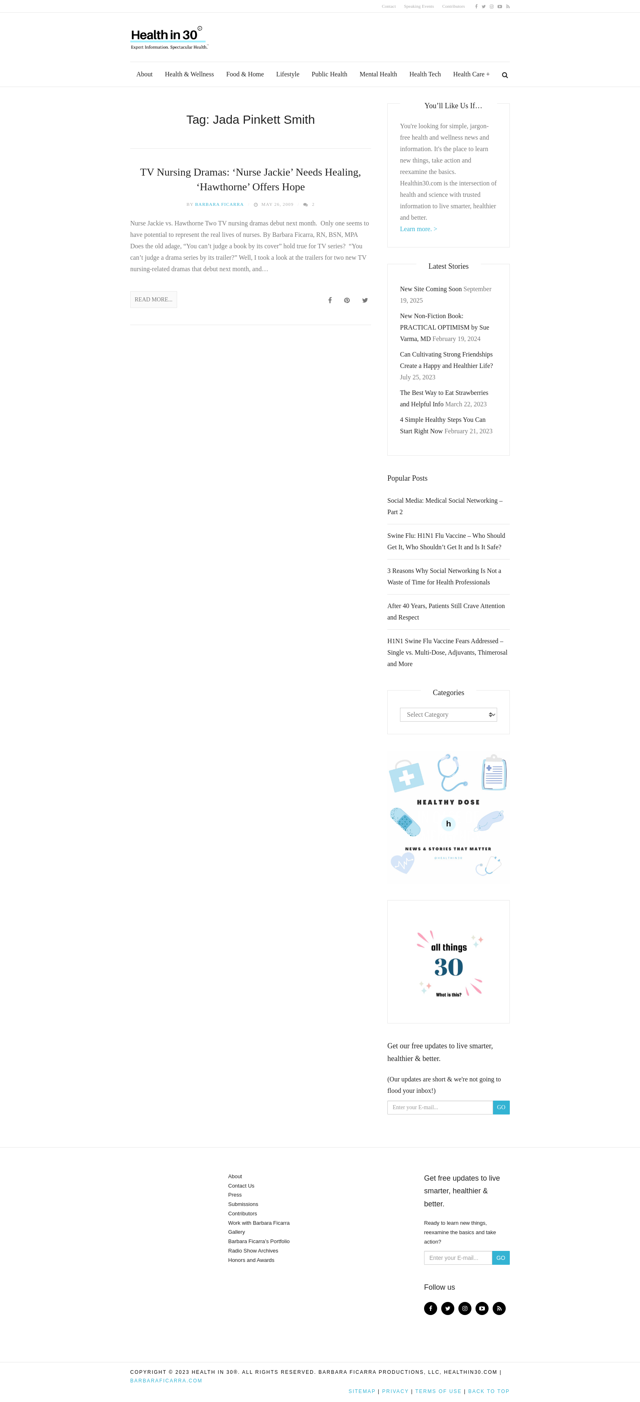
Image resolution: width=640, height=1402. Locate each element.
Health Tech (425, 74)
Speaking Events (419, 6)
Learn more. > (418, 228)
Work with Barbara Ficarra (259, 1223)
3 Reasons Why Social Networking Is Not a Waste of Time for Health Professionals (444, 576)
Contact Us (241, 1186)
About (144, 74)
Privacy (395, 1391)
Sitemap (362, 1391)
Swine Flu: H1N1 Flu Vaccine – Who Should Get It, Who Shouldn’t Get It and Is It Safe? (446, 541)
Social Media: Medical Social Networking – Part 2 (444, 506)
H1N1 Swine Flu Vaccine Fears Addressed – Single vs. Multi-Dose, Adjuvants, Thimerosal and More (447, 652)
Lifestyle (288, 74)
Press (235, 1195)
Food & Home (245, 74)
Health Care (468, 74)
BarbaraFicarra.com (166, 1381)
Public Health (330, 74)
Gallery (236, 1232)
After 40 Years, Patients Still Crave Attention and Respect (446, 611)
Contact (389, 6)
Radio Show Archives (253, 1251)
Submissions (243, 1204)
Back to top (489, 1391)
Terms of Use (438, 1391)
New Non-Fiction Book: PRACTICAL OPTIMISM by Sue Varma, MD (444, 327)
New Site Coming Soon (431, 288)
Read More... (154, 299)
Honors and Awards (251, 1260)
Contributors (453, 6)
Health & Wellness (189, 74)
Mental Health (378, 74)
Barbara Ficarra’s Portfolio (259, 1241)
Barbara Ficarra (219, 204)
